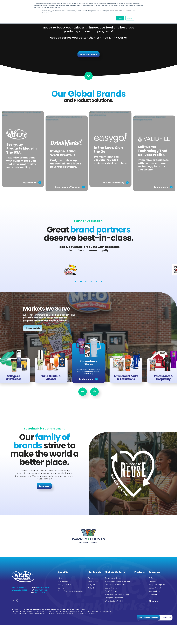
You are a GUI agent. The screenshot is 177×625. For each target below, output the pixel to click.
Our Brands (94, 572)
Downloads (153, 594)
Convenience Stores (113, 578)
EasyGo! (91, 585)
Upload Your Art (155, 588)
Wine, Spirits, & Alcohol (114, 601)
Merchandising (154, 591)
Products (139, 572)
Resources (154, 572)
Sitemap (153, 601)
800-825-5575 (43, 588)
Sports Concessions (112, 588)
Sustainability (63, 581)
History (61, 578)
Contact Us (64, 609)
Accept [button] (120, 18)
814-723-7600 (41, 590)
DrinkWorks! (93, 581)
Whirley (91, 578)
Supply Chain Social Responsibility (71, 591)
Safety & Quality (64, 585)
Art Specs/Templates (157, 585)
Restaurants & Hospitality (115, 585)
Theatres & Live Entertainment (117, 594)
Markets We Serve (115, 572)
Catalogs (152, 581)
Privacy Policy (75, 609)
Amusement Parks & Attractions (117, 581)
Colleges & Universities (114, 598)
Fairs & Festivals (111, 591)
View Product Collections (148, 617)
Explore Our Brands (88, 54)
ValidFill (91, 588)
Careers (61, 588)
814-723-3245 (40, 592)
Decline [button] (129, 18)
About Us (63, 572)
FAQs (151, 578)
